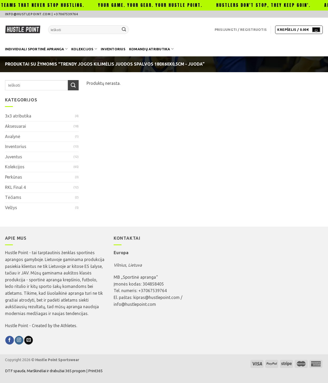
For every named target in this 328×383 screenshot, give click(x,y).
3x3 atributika (18, 116)
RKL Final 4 (15, 187)
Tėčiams (13, 197)
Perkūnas (13, 177)
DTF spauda (15, 371)
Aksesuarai (15, 126)
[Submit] (123, 29)
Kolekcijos (84, 48)
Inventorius (113, 49)
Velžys (11, 207)
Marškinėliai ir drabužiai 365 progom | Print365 (64, 371)
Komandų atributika (151, 48)
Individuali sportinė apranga (36, 48)
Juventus (13, 156)
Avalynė (12, 136)
